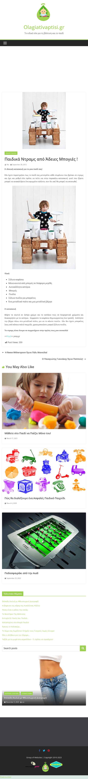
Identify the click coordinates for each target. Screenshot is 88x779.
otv (23, 702)
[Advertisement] (44, 73)
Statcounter (5, 777)
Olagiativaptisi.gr (44, 27)
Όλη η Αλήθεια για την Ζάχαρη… (16, 635)
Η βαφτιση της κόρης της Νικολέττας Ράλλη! (21, 605)
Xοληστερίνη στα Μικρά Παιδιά (15, 622)
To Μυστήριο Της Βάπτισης (13, 614)
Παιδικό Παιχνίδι (11, 153)
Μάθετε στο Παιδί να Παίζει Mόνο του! (28, 433)
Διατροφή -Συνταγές (12, 693)
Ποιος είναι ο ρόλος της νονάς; (15, 610)
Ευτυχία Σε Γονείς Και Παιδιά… (15, 618)
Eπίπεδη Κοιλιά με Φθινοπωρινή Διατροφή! (20, 601)
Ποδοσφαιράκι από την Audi (21, 573)
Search (83, 648)
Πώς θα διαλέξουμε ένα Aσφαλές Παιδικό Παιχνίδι (35, 498)
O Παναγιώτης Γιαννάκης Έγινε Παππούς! (64, 359)
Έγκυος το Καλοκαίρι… (11, 626)
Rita (8, 165)
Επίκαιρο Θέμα (27, 693)
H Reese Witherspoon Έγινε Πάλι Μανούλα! (24, 352)
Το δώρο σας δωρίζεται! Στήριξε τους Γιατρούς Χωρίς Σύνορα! (28, 631)
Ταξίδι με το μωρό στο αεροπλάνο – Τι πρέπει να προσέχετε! (27, 639)
